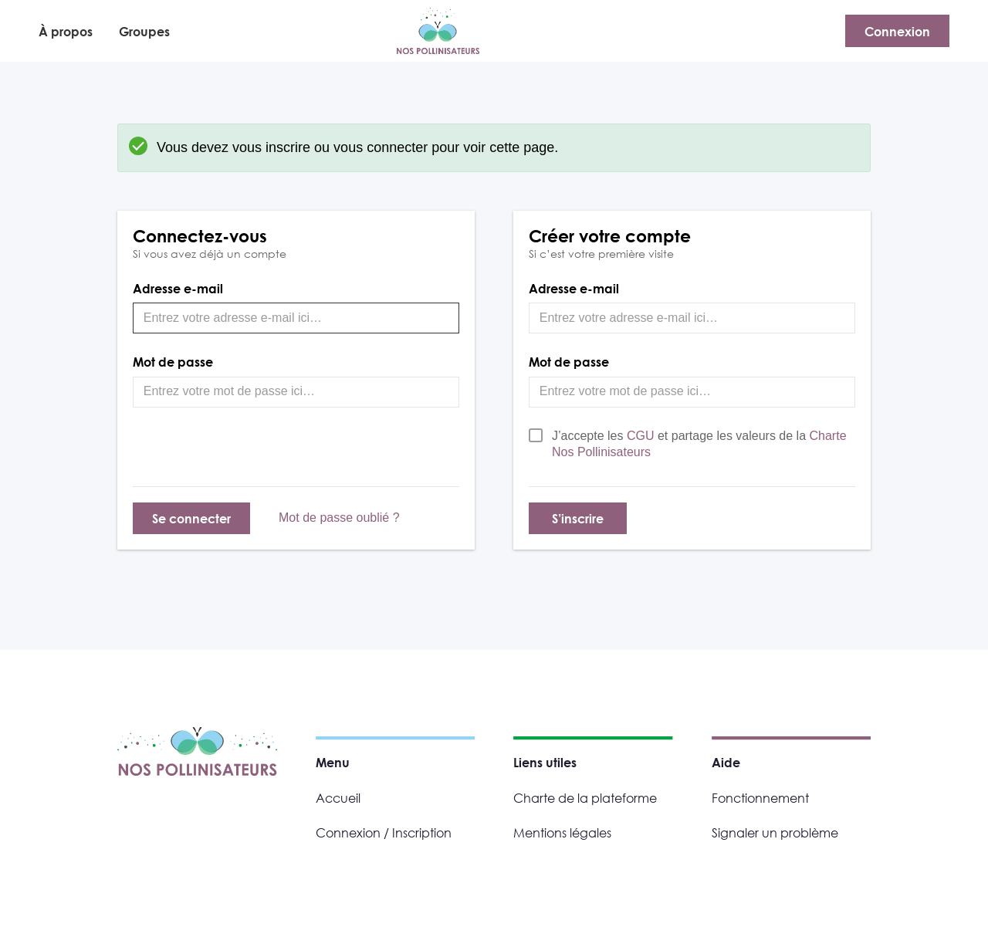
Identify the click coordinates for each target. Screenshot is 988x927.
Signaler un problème (775, 832)
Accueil (338, 798)
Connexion (897, 31)
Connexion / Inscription (384, 832)
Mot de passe (173, 361)
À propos (66, 31)
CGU (642, 435)
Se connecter (191, 518)
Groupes (144, 31)
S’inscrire (578, 518)
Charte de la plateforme (585, 798)
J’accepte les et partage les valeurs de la (699, 443)
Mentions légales (562, 832)
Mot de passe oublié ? (339, 517)
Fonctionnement (760, 798)
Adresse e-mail (178, 288)
